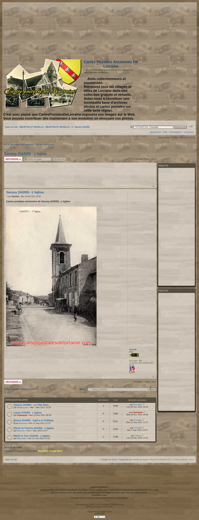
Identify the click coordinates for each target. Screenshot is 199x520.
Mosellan (138, 404)
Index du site (11, 127)
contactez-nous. (100, 495)
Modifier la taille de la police (191, 126)
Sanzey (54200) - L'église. (26, 154)
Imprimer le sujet (131, 126)
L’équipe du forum (109, 459)
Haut (153, 186)
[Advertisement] (164, 29)
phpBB (91, 504)
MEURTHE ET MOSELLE (32, 127)
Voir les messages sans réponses (18, 144)
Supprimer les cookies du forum (133, 459)
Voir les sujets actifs (45, 144)
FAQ (165, 132)
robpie (138, 435)
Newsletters (155, 132)
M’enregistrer (176, 132)
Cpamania (22, 415)
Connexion (189, 132)
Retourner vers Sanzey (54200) (20, 389)
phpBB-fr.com (106, 512)
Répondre (13, 159)
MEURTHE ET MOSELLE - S (59, 127)
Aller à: (83, 389)
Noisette (15, 196)
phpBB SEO (100, 514)
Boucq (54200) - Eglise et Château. (34, 420)
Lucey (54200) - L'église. (28, 412)
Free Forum (108, 506)
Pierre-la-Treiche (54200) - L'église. (34, 428)
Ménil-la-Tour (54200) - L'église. (32, 435)
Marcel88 (21, 438)
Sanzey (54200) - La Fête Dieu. (31, 404)
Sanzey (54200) (82, 127)
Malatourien (22, 407)
